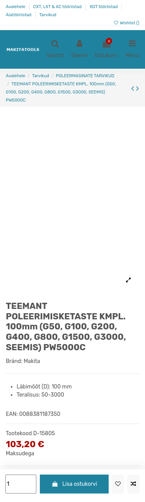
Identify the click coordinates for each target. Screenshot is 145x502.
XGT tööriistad (104, 6)
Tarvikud (47, 14)
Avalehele (16, 6)
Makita (32, 361)
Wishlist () (126, 22)
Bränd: (14, 361)
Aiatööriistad (19, 14)
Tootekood (19, 433)
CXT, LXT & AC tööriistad (58, 6)
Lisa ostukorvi (74, 484)
